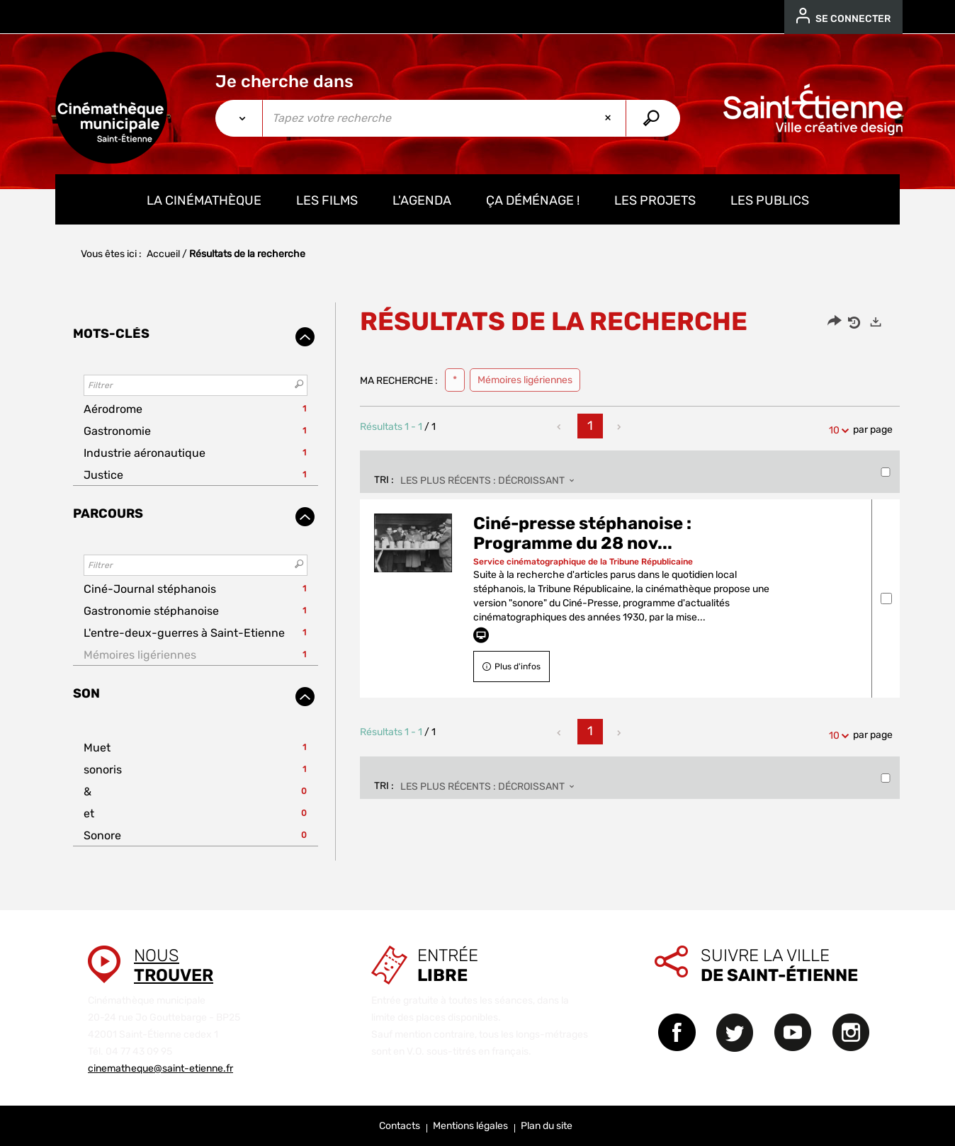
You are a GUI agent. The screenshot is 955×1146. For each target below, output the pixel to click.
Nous (173, 965)
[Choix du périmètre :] (239, 118)
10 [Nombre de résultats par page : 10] (836, 430)
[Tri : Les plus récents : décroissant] (491, 481)
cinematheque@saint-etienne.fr (160, 1068)
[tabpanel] (477, 581)
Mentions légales (470, 1126)
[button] (196, 409)
